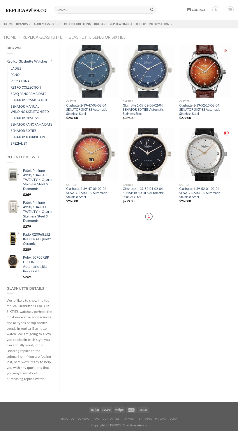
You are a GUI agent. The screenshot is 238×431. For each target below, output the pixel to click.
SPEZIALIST (19, 143)
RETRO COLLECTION (26, 87)
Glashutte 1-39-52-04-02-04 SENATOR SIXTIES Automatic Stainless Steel (143, 193)
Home (10, 37)
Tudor (141, 24)
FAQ (97, 418)
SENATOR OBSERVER (26, 118)
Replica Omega (120, 24)
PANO (15, 75)
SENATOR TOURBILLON (28, 137)
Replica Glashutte (42, 37)
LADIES (16, 68)
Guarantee (111, 418)
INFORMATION (160, 24)
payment (129, 418)
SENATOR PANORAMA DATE (31, 124)
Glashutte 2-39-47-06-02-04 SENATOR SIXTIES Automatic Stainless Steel (86, 109)
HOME (8, 24)
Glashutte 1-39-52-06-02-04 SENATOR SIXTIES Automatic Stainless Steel (143, 109)
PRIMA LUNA (20, 81)
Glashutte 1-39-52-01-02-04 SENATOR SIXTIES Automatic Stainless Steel (199, 193)
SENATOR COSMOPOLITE (29, 100)
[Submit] (152, 10)
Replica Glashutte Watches (27, 61)
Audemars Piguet (47, 24)
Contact (84, 418)
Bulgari (100, 24)
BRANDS (23, 24)
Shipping (145, 418)
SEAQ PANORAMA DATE (28, 94)
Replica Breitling (77, 24)
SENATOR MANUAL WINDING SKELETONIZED (30, 109)
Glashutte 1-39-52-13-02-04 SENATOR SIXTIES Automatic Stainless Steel (199, 109)
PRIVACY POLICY (166, 418)
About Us (67, 418)
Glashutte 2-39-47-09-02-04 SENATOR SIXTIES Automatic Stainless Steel (86, 193)
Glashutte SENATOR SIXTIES (97, 37)
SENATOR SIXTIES (24, 131)
